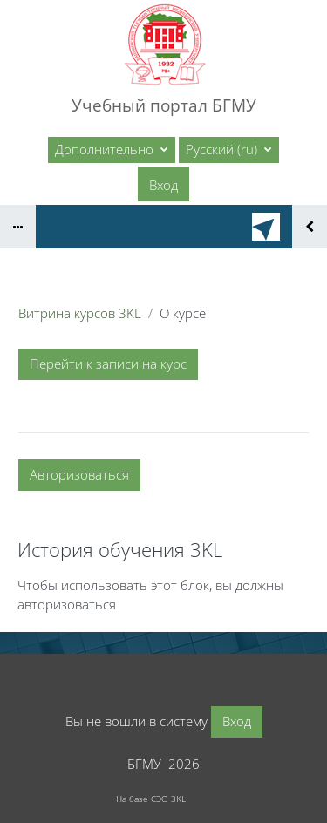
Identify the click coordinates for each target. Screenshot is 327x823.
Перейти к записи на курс (108, 363)
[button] (229, 150)
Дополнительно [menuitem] (106, 149)
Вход (163, 185)
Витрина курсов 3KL (79, 313)
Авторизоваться (79, 474)
